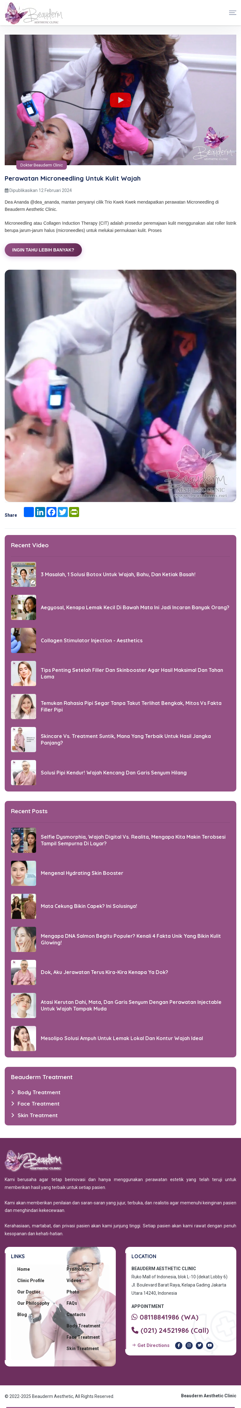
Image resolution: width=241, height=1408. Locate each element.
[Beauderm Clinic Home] (34, 12)
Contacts (76, 1314)
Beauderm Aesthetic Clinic (208, 1395)
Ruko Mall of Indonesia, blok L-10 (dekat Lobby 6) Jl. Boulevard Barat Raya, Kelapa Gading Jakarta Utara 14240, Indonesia (179, 1285)
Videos (74, 1280)
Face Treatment (83, 1337)
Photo (73, 1291)
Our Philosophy (33, 1303)
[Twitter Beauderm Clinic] (199, 1345)
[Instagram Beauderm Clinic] (189, 1345)
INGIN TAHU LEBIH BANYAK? (43, 249)
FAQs (72, 1303)
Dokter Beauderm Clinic (41, 165)
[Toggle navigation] (232, 13)
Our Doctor (28, 1291)
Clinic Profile (30, 1280)
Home (23, 1269)
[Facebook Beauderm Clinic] (178, 1345)
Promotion (78, 1269)
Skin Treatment (83, 1348)
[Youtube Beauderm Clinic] (209, 1345)
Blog (22, 1314)
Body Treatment (83, 1325)
